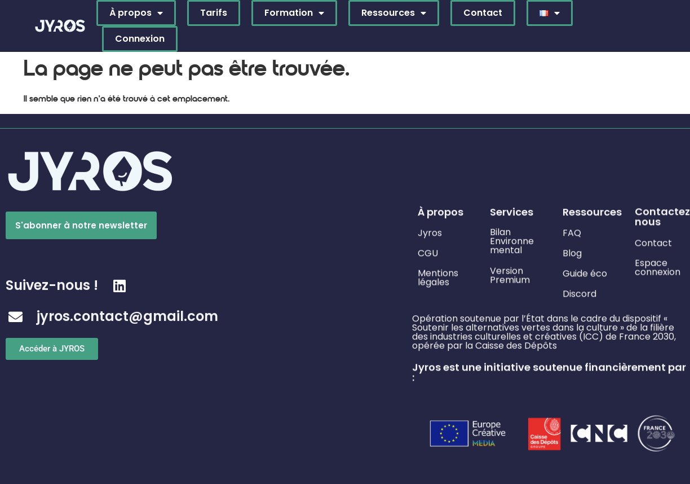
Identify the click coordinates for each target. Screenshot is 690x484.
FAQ (572, 231)
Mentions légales (438, 276)
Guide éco (585, 272)
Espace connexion (657, 265)
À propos (136, 13)
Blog (572, 251)
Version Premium (510, 273)
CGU (428, 251)
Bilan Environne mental (512, 238)
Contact (482, 12)
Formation (294, 13)
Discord (579, 292)
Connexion (140, 38)
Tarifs (213, 12)
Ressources (393, 13)
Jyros (430, 231)
